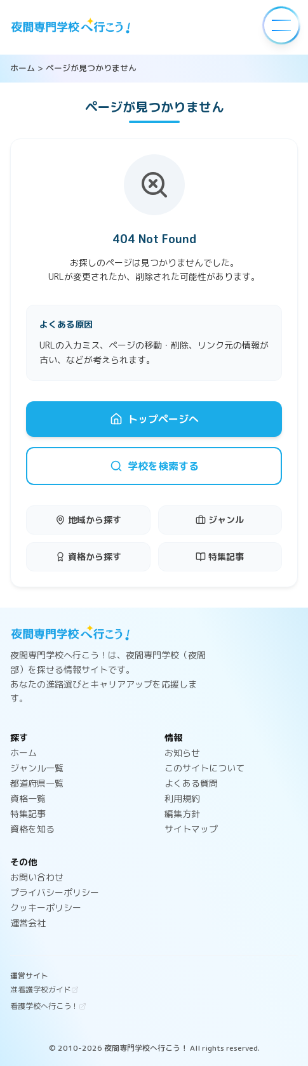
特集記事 (220, 556)
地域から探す (88, 520)
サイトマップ (191, 829)
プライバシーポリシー (54, 892)
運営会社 (28, 923)
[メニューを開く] (281, 25)
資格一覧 (28, 798)
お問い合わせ (37, 877)
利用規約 (182, 798)
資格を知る (32, 829)
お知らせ (182, 753)
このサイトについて (204, 768)
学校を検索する (154, 466)
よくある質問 (191, 783)
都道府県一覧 (37, 783)
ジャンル (220, 520)
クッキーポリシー (45, 908)
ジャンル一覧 (37, 768)
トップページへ (154, 419)
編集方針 (182, 814)
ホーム (22, 68)
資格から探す (88, 556)
